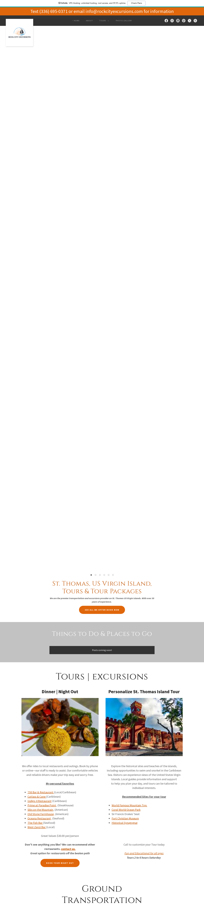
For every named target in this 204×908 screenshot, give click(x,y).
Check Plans (136, 3)
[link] (19, 20)
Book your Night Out (60, 863)
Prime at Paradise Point (42, 805)
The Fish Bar (35, 822)
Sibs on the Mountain (40, 809)
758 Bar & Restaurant (41, 792)
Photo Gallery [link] (124, 20)
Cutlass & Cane (37, 796)
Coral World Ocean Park (126, 809)
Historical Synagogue (124, 822)
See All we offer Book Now (102, 610)
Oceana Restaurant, (40, 818)
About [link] (89, 20)
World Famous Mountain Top (129, 805)
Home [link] (77, 20)
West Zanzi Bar (37, 827)
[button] (103, 20)
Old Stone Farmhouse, (41, 814)
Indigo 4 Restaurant (40, 801)
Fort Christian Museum (125, 818)
